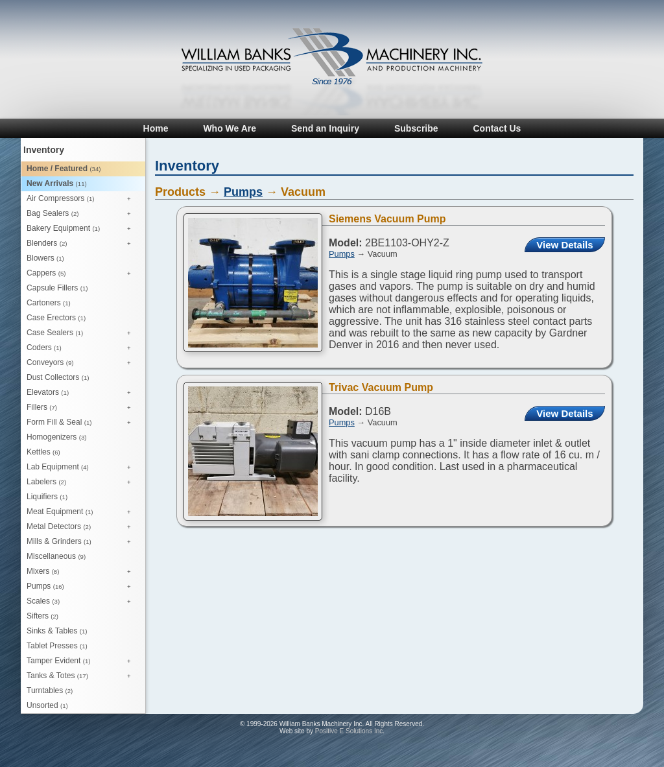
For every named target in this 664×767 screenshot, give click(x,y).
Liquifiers (47, 496)
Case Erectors (56, 317)
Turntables (50, 690)
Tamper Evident (82, 661)
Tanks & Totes (82, 676)
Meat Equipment (82, 512)
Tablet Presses (57, 645)
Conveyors (82, 363)
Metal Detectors (82, 527)
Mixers (82, 572)
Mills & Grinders (82, 542)
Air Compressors (82, 199)
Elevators (82, 393)
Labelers (82, 482)
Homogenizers (56, 437)
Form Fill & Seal (82, 423)
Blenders (82, 244)
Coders (82, 348)
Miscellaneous (56, 556)
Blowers (45, 258)
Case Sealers (82, 333)
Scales (82, 601)
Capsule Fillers (57, 287)
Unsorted (47, 705)
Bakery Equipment (82, 229)
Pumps (82, 587)
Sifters (42, 615)
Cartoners (49, 302)
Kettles (43, 451)
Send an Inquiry (325, 128)
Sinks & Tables (57, 630)
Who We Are (229, 128)
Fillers (82, 408)
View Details (564, 244)
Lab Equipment (82, 467)
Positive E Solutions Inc (349, 731)
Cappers (82, 273)
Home (156, 128)
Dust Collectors (58, 377)
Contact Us (497, 128)
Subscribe (416, 128)
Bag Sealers (82, 214)
